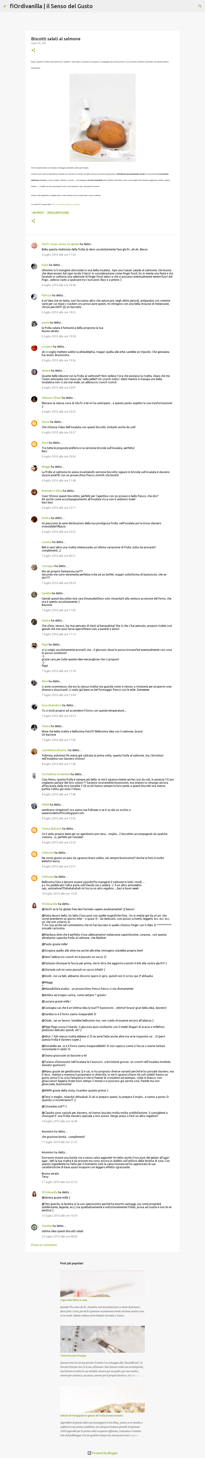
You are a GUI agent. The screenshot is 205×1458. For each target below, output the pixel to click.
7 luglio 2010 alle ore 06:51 (59, 555)
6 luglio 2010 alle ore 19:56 (59, 360)
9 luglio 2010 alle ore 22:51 (59, 866)
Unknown (48, 852)
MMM (45, 804)
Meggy (46, 466)
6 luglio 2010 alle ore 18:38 (59, 285)
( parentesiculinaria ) (55, 750)
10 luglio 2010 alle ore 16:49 (59, 1121)
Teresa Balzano (51, 828)
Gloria (45, 421)
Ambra (46, 518)
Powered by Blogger (102, 1453)
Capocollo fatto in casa (73, 1300)
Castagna (48, 566)
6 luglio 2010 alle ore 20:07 (59, 387)
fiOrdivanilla (49, 903)
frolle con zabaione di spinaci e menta (64, 204)
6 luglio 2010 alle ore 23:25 (59, 531)
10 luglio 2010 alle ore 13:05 (59, 893)
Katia (45, 264)
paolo (45, 322)
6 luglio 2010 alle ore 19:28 (59, 336)
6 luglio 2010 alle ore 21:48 (59, 480)
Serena (46, 370)
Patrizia (46, 295)
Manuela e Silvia (52, 490)
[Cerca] (98, 6)
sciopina (47, 346)
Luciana (47, 542)
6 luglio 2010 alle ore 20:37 (59, 432)
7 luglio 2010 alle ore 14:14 (59, 715)
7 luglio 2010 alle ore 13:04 (59, 695)
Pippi (45, 644)
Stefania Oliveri (51, 397)
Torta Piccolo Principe (73, 1355)
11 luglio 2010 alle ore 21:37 (59, 1142)
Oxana (46, 726)
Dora (45, 442)
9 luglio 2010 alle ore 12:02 (59, 818)
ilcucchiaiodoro (52, 705)
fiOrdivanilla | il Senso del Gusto (51, 6)
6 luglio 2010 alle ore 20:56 (59, 456)
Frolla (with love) (58, 213)
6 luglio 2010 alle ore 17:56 (59, 254)
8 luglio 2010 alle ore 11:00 (59, 763)
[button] (33, 50)
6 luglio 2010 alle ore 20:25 (59, 411)
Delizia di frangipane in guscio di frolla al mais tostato (91, 1415)
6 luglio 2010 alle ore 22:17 (59, 507)
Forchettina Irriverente (56, 774)
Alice (45, 681)
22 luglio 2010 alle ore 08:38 (59, 1236)
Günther (47, 1225)
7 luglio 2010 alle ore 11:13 (59, 634)
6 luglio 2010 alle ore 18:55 (59, 312)
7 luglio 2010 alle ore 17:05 (59, 739)
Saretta (46, 593)
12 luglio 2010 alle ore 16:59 (59, 1215)
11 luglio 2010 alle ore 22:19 (59, 1182)
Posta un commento (44, 1244)
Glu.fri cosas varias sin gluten (60, 244)
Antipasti (38, 213)
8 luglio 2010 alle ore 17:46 (59, 794)
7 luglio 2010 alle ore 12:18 (59, 671)
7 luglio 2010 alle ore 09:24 (59, 583)
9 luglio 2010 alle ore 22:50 (59, 842)
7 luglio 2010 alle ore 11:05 (59, 610)
